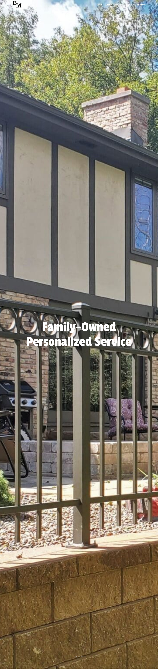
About (108, 5)
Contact (141, 5)
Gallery (130, 5)
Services (119, 5)
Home (99, 5)
